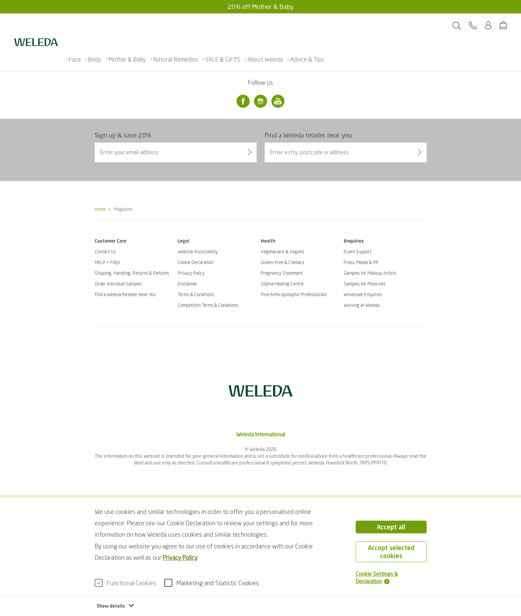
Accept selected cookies (391, 551)
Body (94, 25)
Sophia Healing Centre (282, 283)
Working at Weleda (361, 305)
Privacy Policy (180, 557)
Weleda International (260, 434)
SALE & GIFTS (223, 25)
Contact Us (105, 251)
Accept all (391, 527)
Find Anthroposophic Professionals (294, 294)
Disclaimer (187, 283)
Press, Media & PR (361, 262)
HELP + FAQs (107, 262)
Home (100, 209)
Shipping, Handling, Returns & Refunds (132, 273)
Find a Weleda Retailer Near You (125, 294)
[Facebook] (243, 101)
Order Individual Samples (118, 283)
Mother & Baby (127, 25)
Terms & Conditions (196, 294)
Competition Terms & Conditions (208, 305)
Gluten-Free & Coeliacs (282, 262)
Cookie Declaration (195, 262)
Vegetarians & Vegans (282, 251)
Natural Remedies (176, 25)
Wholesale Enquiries (363, 294)
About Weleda (265, 25)
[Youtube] (278, 101)
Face (75, 25)
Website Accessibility (198, 251)
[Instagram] (260, 101)
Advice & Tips (307, 25)
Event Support (357, 251)
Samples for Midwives (364, 283)
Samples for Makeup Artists (370, 273)
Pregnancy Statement (282, 273)
